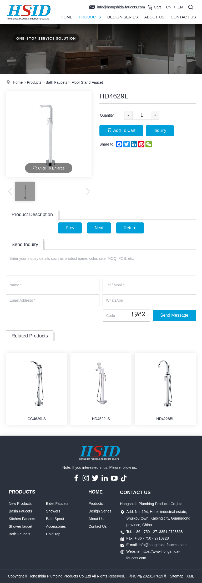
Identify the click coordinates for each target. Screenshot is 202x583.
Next (99, 228)
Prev (69, 228)
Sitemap (176, 576)
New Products (20, 504)
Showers (53, 511)
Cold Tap (53, 534)
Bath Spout (55, 519)
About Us (154, 17)
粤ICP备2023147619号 (148, 576)
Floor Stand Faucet (87, 82)
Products (90, 17)
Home (67, 17)
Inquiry (160, 130)
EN (180, 7)
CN (168, 7)
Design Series (122, 17)
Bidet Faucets (57, 504)
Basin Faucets (20, 511)
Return (130, 228)
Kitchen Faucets (22, 519)
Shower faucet (20, 527)
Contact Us (183, 17)
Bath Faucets (56, 82)
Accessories (56, 527)
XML (190, 576)
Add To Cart (121, 130)
